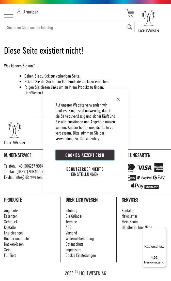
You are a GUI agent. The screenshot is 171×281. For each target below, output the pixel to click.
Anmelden (27, 11)
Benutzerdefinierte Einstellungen (84, 171)
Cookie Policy (89, 138)
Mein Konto (130, 221)
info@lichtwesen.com (32, 177)
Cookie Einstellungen (81, 255)
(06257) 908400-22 (31, 171)
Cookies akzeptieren (84, 154)
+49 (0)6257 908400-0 (34, 165)
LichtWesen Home (37, 92)
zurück (45, 75)
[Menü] (163, 231)
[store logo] (150, 21)
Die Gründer (74, 215)
